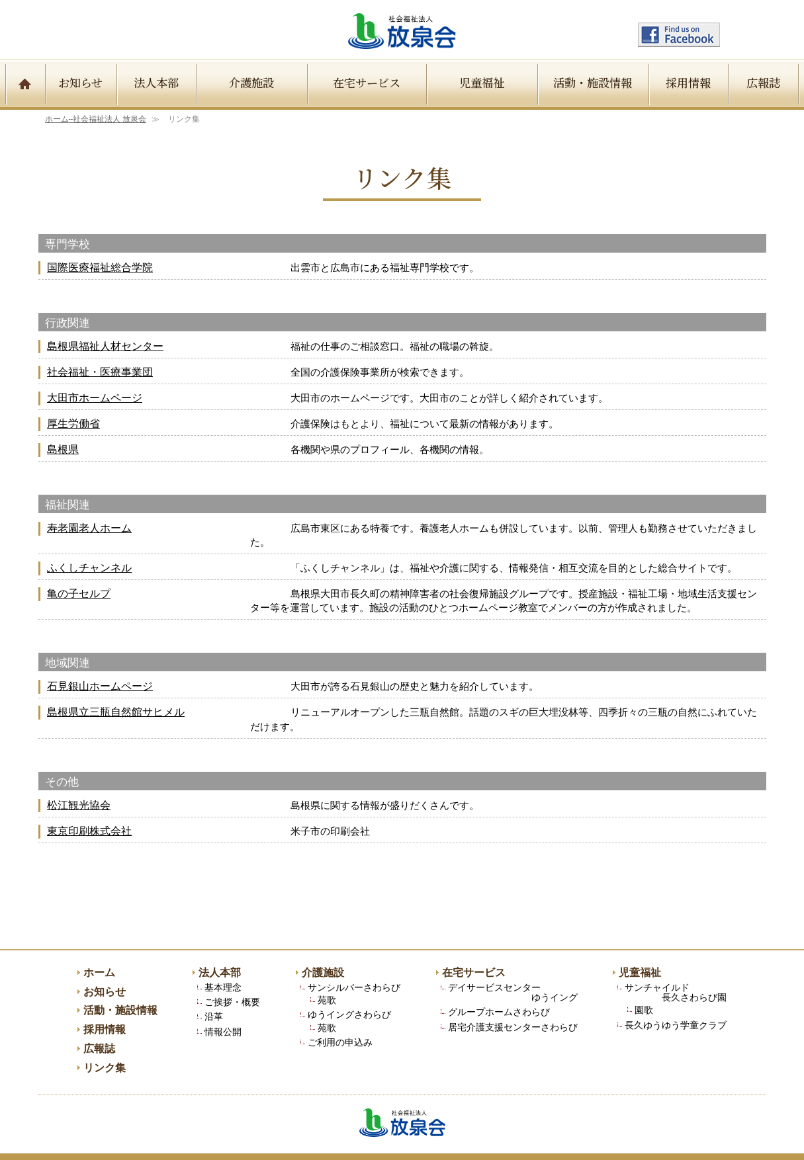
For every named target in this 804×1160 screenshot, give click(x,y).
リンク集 (104, 1041)
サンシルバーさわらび (354, 960)
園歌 (644, 982)
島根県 (63, 450)
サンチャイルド (676, 965)
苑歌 (327, 972)
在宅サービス (366, 82)
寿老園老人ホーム (89, 528)
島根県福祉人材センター (105, 347)
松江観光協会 (79, 777)
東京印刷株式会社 (89, 804)
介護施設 (251, 82)
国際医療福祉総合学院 (100, 268)
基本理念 (223, 960)
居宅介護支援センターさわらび (513, 1000)
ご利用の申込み (340, 1015)
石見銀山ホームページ (100, 673)
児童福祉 (481, 82)
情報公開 (223, 1004)
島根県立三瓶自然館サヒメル (116, 698)
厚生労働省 (73, 424)
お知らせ (80, 82)
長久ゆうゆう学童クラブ (676, 998)
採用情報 (688, 82)
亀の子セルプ (79, 580)
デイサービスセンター (513, 965)
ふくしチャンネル (89, 554)
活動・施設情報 (592, 82)
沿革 (213, 989)
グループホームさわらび (499, 984)
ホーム (95, 119)
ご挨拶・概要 (232, 974)
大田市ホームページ (94, 398)
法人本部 (156, 82)
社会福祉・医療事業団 (100, 372)
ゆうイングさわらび (349, 987)
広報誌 (763, 82)
